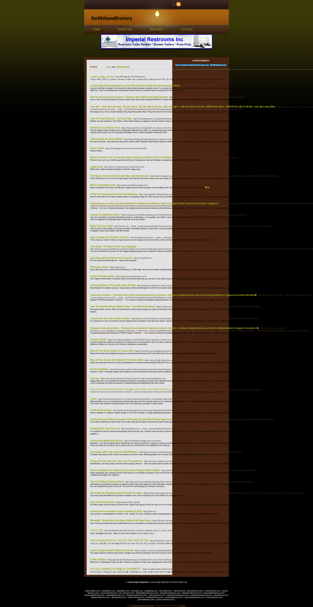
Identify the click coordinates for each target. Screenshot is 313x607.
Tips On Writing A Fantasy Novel (107, 481)
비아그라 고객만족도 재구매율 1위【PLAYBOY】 (115, 569)
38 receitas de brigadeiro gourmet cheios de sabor (116, 493)
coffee (93, 399)
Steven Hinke (97, 148)
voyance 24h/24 (98, 339)
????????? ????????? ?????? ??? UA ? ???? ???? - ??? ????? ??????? (129, 389)
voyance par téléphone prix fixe (106, 440)
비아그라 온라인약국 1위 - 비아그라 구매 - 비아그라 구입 (119, 540)
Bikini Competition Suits (102, 185)
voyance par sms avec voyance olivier (110, 318)
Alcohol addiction (99, 369)
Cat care (94, 378)
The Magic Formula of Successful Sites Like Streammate (119, 176)
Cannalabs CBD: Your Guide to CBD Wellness (114, 452)
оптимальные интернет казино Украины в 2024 (116, 511)
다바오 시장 (96, 530)
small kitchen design (100, 410)
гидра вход (96, 166)
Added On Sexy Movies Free (105, 127)
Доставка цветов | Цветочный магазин (111, 258)
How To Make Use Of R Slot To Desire (109, 237)
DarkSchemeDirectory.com (143, 606)
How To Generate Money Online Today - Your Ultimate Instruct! (122, 306)
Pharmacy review (99, 267)
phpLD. (183, 606)
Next (227, 578)
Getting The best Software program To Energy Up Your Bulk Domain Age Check (131, 419)
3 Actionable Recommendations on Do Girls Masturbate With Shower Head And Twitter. (135, 85)
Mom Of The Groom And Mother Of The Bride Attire (116, 360)
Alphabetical (123, 67)
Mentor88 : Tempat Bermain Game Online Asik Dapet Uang (120, 520)
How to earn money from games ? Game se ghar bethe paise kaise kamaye (129, 97)
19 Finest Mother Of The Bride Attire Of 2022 (112, 285)
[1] (222, 578)
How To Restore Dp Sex (102, 502)
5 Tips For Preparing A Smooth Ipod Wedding (113, 194)
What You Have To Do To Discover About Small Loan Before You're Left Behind (130, 157)
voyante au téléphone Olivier (105, 214)
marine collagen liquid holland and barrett (111, 550)
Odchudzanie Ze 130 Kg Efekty (106, 139)
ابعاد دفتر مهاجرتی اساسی (102, 76)
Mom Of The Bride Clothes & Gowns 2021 (111, 351)
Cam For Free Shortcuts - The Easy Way (110, 118)
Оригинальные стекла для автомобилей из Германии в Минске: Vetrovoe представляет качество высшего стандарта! (154, 203)
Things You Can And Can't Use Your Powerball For (116, 461)
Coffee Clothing (98, 559)
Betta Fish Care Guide (101, 226)
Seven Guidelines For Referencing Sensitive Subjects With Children (125, 470)
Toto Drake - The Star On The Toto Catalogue (113, 246)
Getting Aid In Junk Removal (105, 428)
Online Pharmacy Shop (102, 276)
